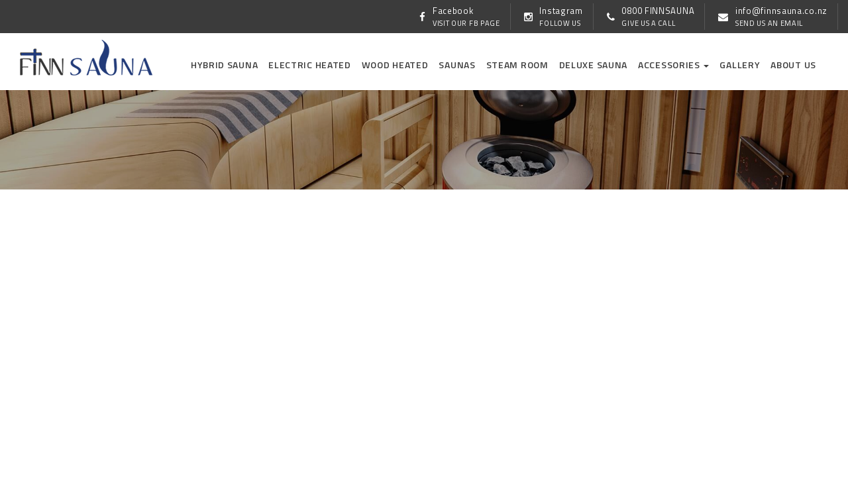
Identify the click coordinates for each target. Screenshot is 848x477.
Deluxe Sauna (593, 65)
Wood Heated (395, 65)
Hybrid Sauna (224, 65)
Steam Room (517, 65)
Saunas (457, 65)
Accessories (673, 65)
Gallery (739, 65)
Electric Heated (309, 65)
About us (793, 65)
